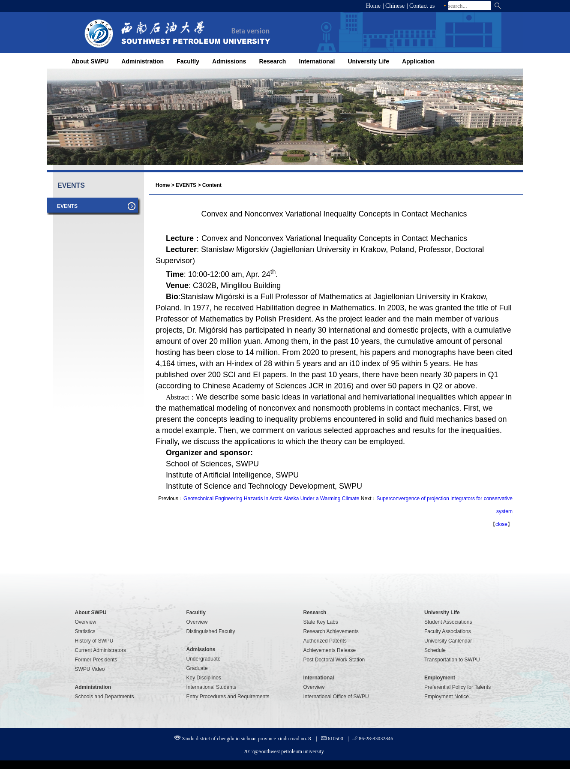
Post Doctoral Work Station (334, 660)
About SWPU (90, 61)
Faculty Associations (447, 631)
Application (418, 61)
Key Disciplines (203, 678)
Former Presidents (96, 660)
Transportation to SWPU (452, 660)
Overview (85, 622)
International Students (211, 687)
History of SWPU (94, 641)
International (317, 61)
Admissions (229, 61)
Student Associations (448, 622)
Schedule (435, 650)
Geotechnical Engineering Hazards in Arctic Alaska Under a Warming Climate (271, 499)
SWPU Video (90, 669)
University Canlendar (448, 641)
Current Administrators (100, 650)
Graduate (197, 668)
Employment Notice (446, 697)
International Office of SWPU (336, 697)
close (501, 524)
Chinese (395, 6)
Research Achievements (330, 631)
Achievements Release (329, 650)
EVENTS (186, 185)
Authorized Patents (324, 641)
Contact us (422, 6)
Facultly (188, 61)
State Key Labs (320, 622)
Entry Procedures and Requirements (228, 697)
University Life (368, 61)
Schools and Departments (104, 697)
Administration (142, 61)
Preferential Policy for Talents (457, 687)
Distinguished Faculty (210, 631)
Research (272, 61)
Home (373, 6)
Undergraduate (203, 659)
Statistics (85, 631)
